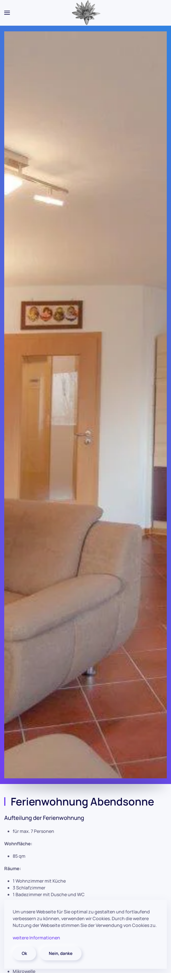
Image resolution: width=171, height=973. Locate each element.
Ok (24, 953)
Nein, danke (61, 953)
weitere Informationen (36, 938)
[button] (7, 12)
